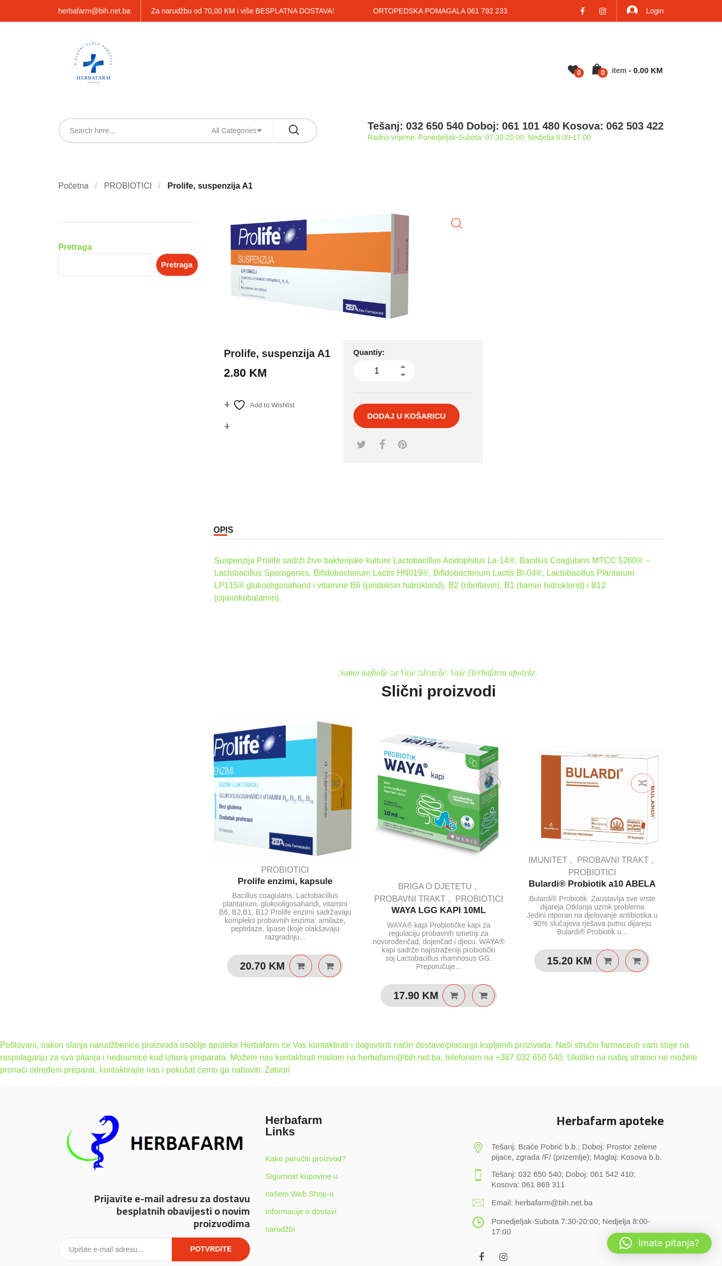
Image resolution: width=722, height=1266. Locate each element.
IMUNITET (548, 860)
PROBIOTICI (128, 185)
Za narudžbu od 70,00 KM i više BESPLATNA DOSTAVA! (242, 11)
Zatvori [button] (277, 1069)
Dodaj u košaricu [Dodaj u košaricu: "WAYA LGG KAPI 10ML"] (454, 995)
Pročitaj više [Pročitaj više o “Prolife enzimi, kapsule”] (300, 966)
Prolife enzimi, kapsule (285, 881)
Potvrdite (210, 1249)
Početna (73, 185)
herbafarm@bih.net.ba (94, 11)
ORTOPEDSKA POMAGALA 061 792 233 (440, 11)
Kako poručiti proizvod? (306, 1158)
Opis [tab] (223, 529)
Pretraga (75, 247)
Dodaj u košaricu (406, 415)
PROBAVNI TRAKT (410, 898)
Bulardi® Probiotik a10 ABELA (592, 884)
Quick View (329, 966)
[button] (456, 223)
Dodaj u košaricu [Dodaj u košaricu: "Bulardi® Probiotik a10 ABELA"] (607, 960)
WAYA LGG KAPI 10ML (438, 910)
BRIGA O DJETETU (434, 886)
